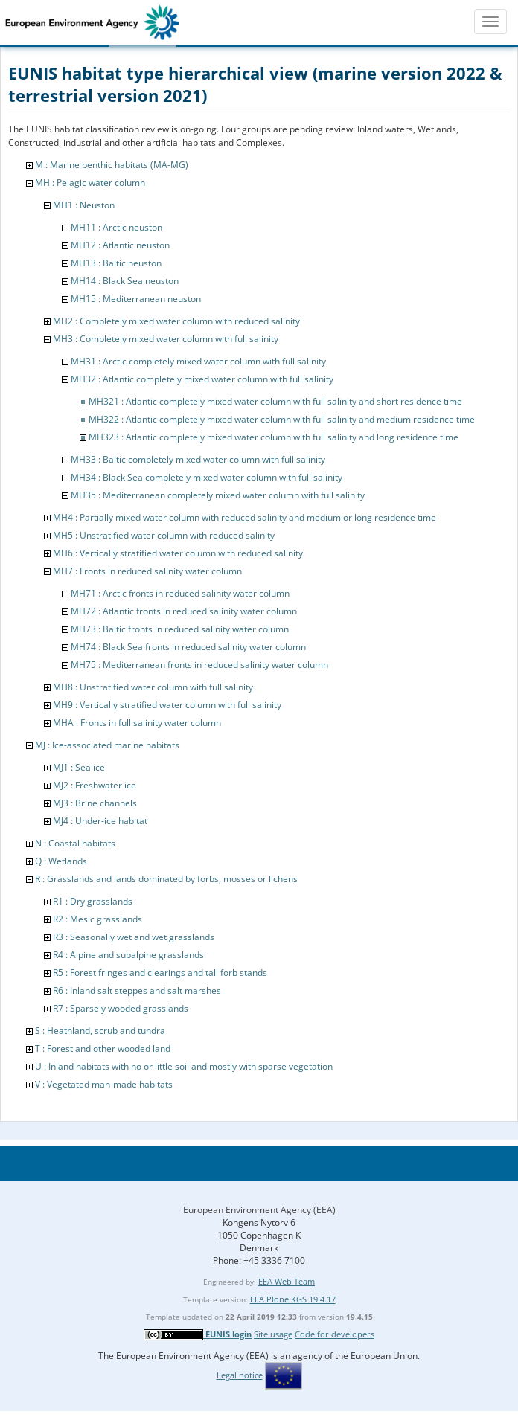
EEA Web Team (286, 1281)
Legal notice (240, 1375)
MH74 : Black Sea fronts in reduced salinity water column (188, 646)
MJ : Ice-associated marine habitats (107, 745)
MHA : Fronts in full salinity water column (137, 722)
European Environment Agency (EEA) (259, 1210)
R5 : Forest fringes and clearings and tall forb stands (160, 972)
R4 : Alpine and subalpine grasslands (128, 954)
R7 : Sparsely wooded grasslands (120, 1008)
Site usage (273, 1334)
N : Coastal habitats (75, 843)
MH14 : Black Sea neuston (125, 280)
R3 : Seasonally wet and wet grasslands (133, 937)
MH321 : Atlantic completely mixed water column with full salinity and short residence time (275, 401)
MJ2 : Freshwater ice (94, 785)
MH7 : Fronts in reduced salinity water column (147, 571)
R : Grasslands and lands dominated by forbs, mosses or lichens (166, 879)
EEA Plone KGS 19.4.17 (293, 1299)
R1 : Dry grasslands (92, 901)
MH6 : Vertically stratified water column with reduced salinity (178, 553)
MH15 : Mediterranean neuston (136, 298)
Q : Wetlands (61, 861)
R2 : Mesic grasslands (97, 919)
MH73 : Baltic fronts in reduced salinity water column (180, 629)
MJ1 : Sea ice (79, 767)
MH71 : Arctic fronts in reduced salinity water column (180, 593)
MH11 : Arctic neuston (116, 227)
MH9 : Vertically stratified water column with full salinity (167, 704)
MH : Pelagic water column (90, 182)
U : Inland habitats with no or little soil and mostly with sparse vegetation (184, 1066)
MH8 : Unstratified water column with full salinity (153, 687)
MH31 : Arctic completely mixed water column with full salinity (198, 361)
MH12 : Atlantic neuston (120, 245)
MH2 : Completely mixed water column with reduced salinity (176, 321)
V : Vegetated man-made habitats (104, 1084)
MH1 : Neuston (84, 205)
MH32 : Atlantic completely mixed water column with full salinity (202, 379)
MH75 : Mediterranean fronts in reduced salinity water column (199, 664)
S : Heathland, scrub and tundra (100, 1030)
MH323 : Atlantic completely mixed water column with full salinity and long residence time (273, 437)
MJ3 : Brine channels (95, 803)
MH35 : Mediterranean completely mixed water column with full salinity (218, 495)
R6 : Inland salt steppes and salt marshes (137, 990)
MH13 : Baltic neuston (116, 263)
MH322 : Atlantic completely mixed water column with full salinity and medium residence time (282, 419)
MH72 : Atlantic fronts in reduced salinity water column (184, 611)
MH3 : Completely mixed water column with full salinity (165, 338)
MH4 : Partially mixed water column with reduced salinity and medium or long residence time (244, 517)
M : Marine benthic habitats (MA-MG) (111, 164)
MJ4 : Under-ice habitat (100, 821)
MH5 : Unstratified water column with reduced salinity (164, 535)
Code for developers (334, 1334)
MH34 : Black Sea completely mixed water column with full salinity (206, 477)
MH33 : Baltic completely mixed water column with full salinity (198, 459)
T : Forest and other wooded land (102, 1048)
